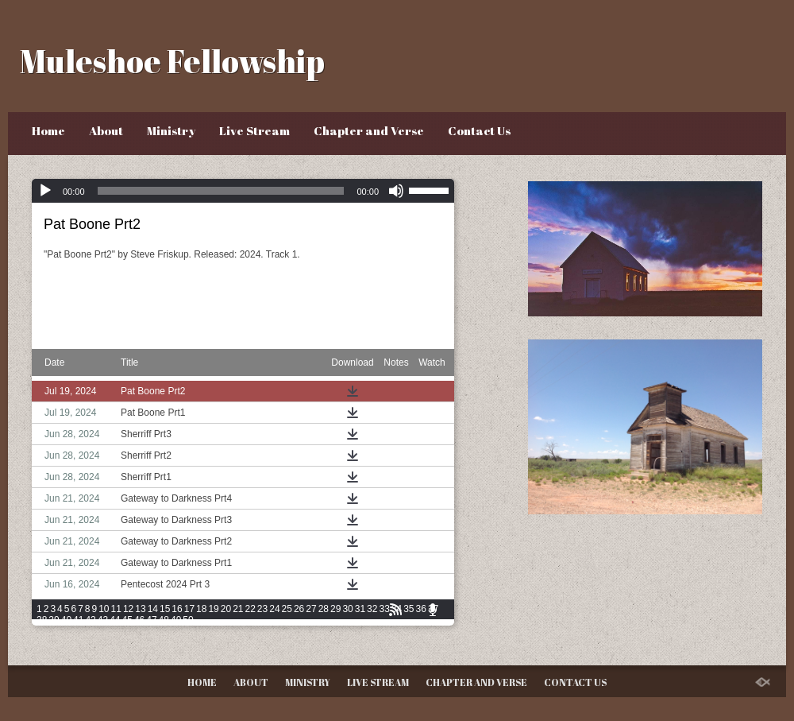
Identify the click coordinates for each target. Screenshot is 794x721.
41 (78, 620)
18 (201, 608)
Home (48, 130)
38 (42, 620)
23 (262, 608)
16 (177, 608)
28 (323, 608)
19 (213, 608)
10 (103, 608)
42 (90, 620)
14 (153, 608)
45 (127, 620)
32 (372, 608)
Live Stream (254, 130)
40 (66, 620)
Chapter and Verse (369, 130)
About (106, 130)
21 (238, 608)
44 (115, 620)
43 (103, 620)
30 (347, 608)
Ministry (171, 130)
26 (299, 608)
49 (176, 620)
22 (250, 608)
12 (128, 608)
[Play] (45, 191)
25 (287, 608)
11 (116, 608)
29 (335, 608)
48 (164, 620)
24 (274, 608)
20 (226, 608)
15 (165, 608)
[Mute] (396, 191)
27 (311, 608)
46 (139, 620)
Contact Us (479, 130)
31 (360, 608)
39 (53, 620)
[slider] (221, 191)
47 (151, 620)
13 (140, 608)
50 (188, 620)
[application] (243, 191)
